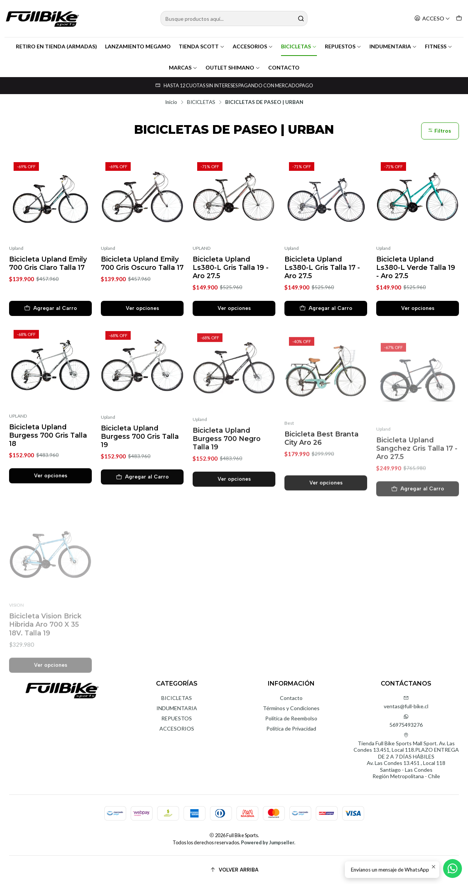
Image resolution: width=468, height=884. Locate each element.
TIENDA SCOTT (202, 46)
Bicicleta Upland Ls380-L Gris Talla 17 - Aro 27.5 (322, 267)
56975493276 (406, 721)
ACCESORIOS (253, 46)
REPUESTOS (343, 46)
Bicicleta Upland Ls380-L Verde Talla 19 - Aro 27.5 (415, 267)
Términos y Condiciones (291, 708)
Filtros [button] (439, 131)
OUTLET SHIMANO (232, 67)
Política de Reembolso (291, 718)
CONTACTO (284, 67)
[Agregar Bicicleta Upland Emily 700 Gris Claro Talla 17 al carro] (50, 308)
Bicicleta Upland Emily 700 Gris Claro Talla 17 (48, 263)
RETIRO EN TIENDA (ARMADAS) (56, 46)
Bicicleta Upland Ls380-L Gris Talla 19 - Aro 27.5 (231, 267)
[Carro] (458, 18)
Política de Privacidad (291, 728)
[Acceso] (432, 18)
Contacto (291, 698)
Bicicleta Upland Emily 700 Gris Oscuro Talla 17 (142, 263)
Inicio (171, 102)
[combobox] (234, 18)
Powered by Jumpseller (267, 842)
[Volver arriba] (234, 870)
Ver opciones (142, 308)
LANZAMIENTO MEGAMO (138, 46)
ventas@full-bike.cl (406, 702)
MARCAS (183, 67)
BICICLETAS (299, 46)
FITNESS (439, 46)
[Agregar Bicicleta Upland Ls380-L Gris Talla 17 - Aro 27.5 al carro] (325, 308)
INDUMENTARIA (393, 46)
